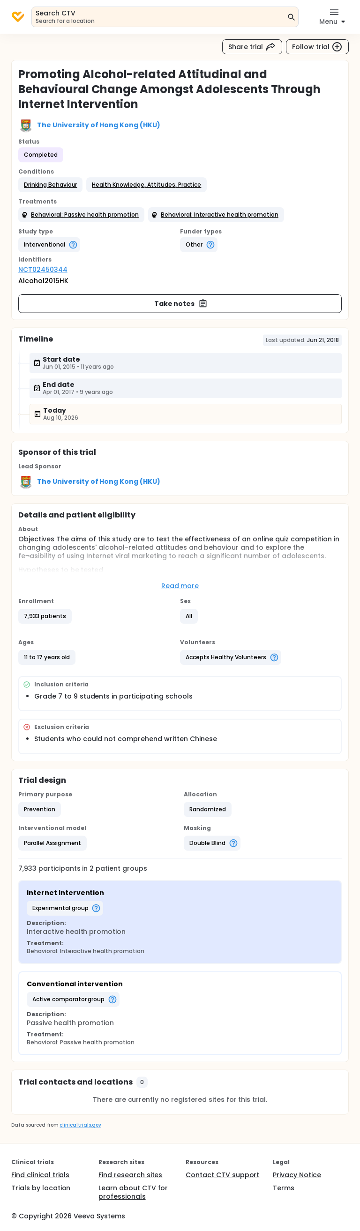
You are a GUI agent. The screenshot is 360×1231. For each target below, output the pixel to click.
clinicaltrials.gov (80, 1125)
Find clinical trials (40, 1175)
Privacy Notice (297, 1175)
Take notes (181, 303)
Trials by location (40, 1188)
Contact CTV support (222, 1175)
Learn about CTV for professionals (133, 1192)
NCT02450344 (43, 269)
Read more (180, 586)
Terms (283, 1188)
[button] (50, 184)
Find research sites (130, 1175)
